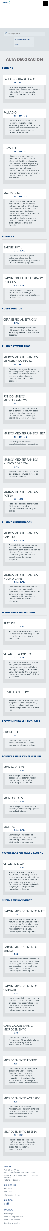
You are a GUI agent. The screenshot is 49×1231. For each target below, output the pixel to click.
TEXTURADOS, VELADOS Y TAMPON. (23, 853)
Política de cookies (12, 1219)
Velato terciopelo (17, 654)
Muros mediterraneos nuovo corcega (20, 461)
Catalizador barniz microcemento (18, 1027)
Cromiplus (11, 732)
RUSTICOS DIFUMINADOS (16, 522)
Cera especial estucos (20, 319)
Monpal (9, 827)
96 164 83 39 (13, 1170)
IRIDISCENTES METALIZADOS (18, 612)
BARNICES (8, 236)
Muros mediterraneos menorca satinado (20, 359)
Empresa (8, 1188)
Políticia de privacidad (14, 1216)
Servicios (8, 1191)
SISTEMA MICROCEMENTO (17, 900)
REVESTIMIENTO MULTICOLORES (21, 721)
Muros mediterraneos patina (20, 493)
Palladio (10, 112)
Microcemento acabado (22, 1098)
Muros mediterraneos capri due (20, 535)
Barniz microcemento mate (24, 911)
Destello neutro (16, 692)
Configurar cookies (12, 1223)
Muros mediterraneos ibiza (24, 433)
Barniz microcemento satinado (20, 988)
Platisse (9, 623)
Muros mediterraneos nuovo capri (20, 576)
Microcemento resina (20, 1131)
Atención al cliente (12, 1195)
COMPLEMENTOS (12, 308)
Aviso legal (8, 1213)
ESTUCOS (7, 68)
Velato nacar (13, 864)
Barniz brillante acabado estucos (23, 280)
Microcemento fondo (20, 1060)
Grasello (10, 148)
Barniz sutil (12, 247)
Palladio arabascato (19, 79)
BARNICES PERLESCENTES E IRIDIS (21, 756)
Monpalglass (13, 767)
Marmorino (12, 193)
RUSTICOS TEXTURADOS (16, 346)
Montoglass (13, 798)
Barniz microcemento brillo (20, 949)
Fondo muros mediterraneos (15, 398)
